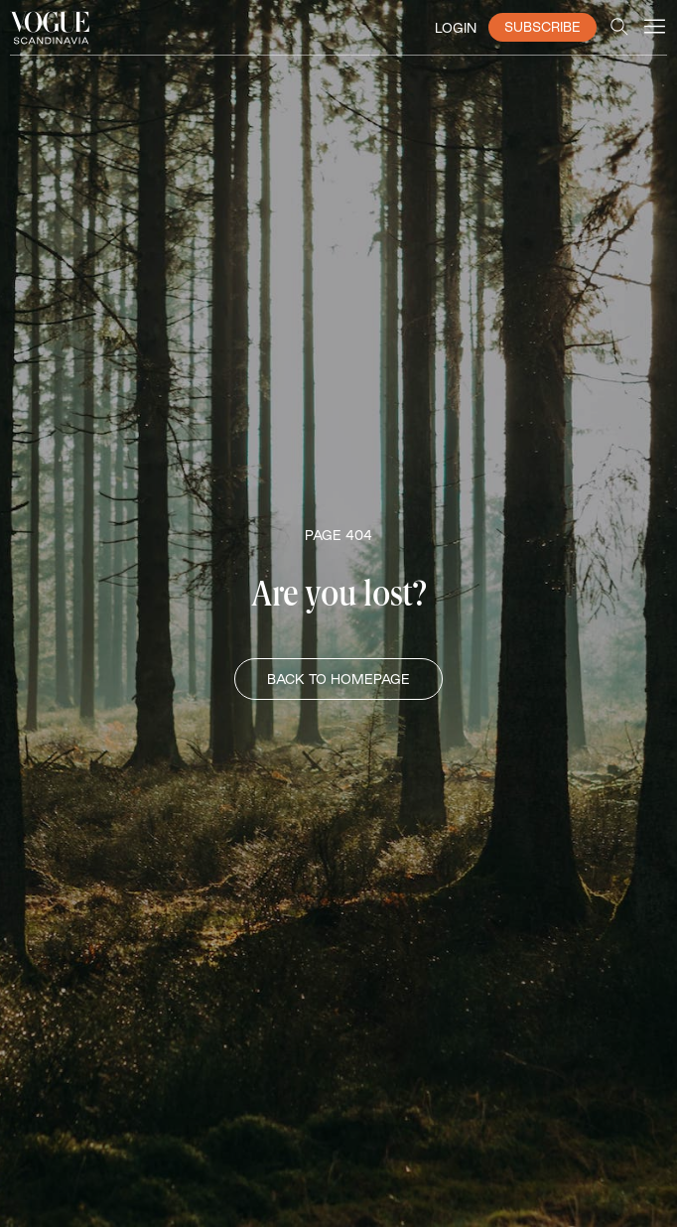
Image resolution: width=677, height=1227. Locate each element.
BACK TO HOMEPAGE (338, 679)
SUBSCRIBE (542, 27)
